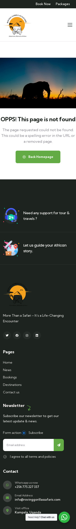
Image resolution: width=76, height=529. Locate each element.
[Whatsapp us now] (7, 485)
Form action (12, 433)
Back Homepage (38, 157)
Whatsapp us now (26, 482)
